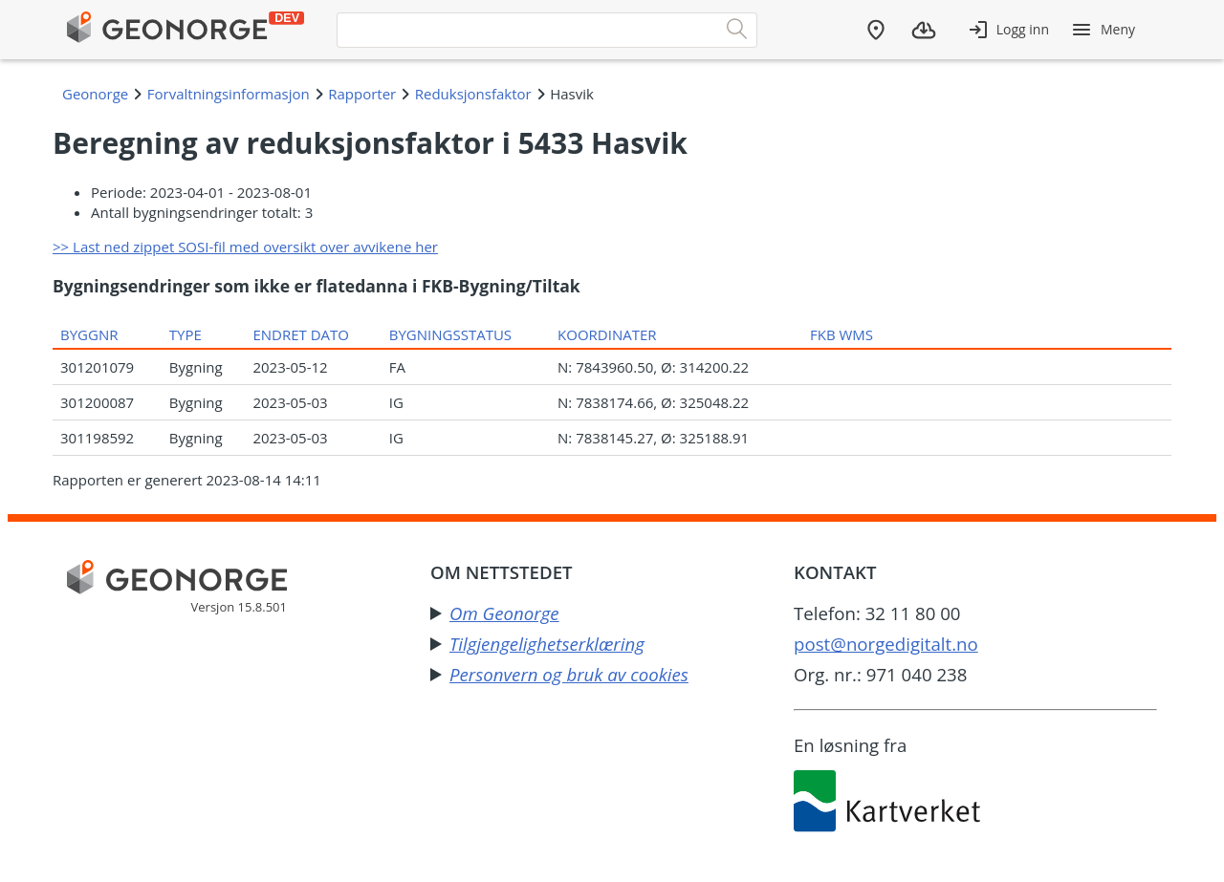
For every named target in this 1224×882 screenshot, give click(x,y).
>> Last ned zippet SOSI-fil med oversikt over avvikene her (245, 246)
